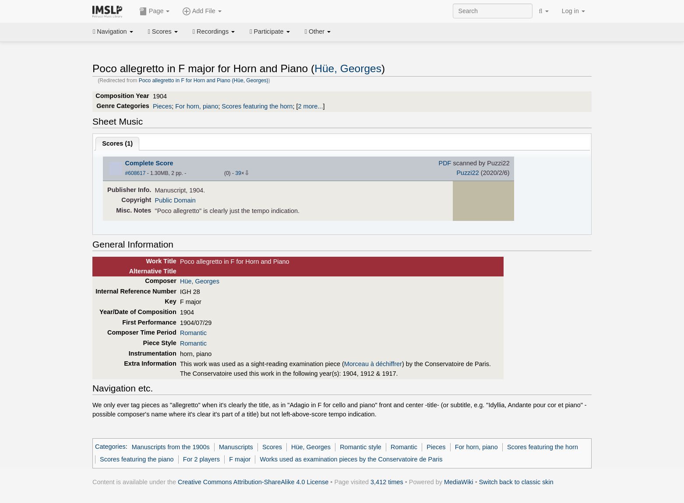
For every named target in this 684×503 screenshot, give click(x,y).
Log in (573, 10)
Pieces (162, 106)
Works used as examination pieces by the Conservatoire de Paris (351, 459)
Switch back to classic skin (516, 482)
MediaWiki (458, 482)
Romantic (193, 332)
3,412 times (386, 482)
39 (238, 173)
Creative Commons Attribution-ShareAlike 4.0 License (253, 482)
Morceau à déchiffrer (373, 363)
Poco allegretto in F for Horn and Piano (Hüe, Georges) (203, 80)
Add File (202, 11)
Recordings (214, 31)
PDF (445, 163)
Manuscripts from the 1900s (171, 447)
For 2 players (201, 459)
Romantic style (360, 447)
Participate (270, 31)
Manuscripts (236, 447)
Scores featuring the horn (257, 106)
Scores (163, 31)
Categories (110, 447)
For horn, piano (196, 106)
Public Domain (175, 200)
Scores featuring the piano (137, 459)
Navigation (113, 31)
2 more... (310, 106)
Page (154, 11)
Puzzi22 (467, 172)
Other (318, 31)
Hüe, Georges (347, 68)
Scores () (117, 143)
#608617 (135, 173)
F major (239, 459)
